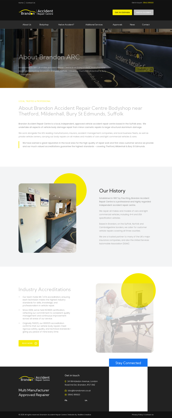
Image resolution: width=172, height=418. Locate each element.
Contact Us (30, 3)
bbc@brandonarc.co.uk (79, 390)
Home (21, 3)
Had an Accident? (66, 24)
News (132, 24)
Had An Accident (143, 12)
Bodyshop (44, 24)
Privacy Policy (137, 414)
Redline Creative (84, 414)
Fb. (66, 400)
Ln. (86, 400)
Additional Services (94, 24)
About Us (27, 24)
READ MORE (29, 343)
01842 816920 (74, 394)
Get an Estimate (122, 12)
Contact (146, 24)
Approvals (117, 24)
